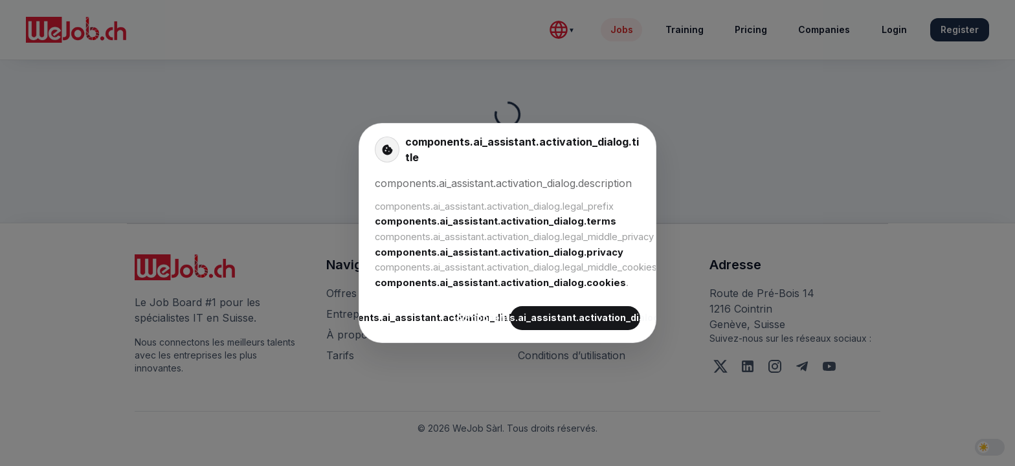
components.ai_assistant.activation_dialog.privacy (499, 252)
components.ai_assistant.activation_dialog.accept (575, 318)
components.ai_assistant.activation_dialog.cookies (500, 283)
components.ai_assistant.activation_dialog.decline (440, 318)
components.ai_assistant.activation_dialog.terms (495, 221)
